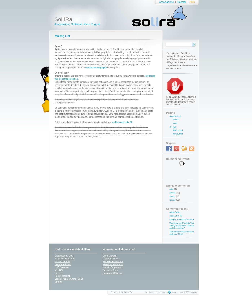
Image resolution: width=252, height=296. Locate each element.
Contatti (181, 2)
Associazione (166, 2)
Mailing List (62, 36)
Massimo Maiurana (113, 264)
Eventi (172, 196)
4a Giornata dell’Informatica (181, 219)
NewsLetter (178, 134)
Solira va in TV (175, 216)
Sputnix (58, 281)
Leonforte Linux (63, 264)
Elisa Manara (109, 255)
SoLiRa (63, 19)
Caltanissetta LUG (64, 255)
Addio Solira (174, 212)
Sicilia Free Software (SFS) (69, 278)
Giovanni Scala (110, 258)
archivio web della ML (122, 122)
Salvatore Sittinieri (112, 273)
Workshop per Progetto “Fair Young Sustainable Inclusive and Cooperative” (181, 225)
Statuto (176, 119)
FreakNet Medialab (64, 258)
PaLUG (58, 273)
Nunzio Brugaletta (112, 267)
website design (177, 292)
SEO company (191, 292)
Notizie (172, 200)
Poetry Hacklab (62, 276)
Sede (175, 123)
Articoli (172, 193)
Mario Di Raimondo (113, 261)
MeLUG (59, 270)
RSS (192, 2)
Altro (171, 189)
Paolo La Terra (110, 270)
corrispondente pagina (96, 67)
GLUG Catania (62, 261)
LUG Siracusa (62, 267)
